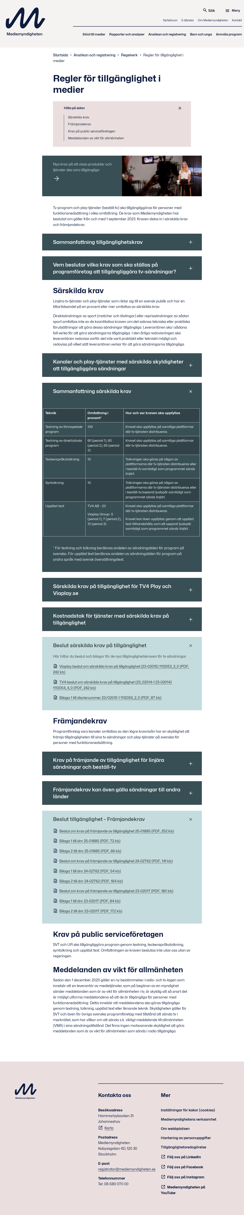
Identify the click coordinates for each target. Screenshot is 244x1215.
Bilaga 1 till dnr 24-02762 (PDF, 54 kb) (90, 871)
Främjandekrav (79, 124)
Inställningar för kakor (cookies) (188, 1110)
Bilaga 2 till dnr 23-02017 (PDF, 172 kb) (90, 911)
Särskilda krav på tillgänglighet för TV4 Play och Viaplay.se (112, 589)
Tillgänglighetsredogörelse (183, 1147)
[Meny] (233, 10)
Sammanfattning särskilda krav (92, 391)
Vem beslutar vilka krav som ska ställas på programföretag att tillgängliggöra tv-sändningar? (114, 268)
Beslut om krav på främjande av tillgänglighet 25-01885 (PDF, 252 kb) (116, 831)
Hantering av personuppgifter (186, 1138)
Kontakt (237, 20)
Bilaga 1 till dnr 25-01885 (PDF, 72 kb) (89, 841)
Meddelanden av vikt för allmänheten (96, 138)
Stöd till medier (94, 34)
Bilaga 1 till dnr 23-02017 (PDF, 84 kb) (89, 901)
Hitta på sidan (74, 108)
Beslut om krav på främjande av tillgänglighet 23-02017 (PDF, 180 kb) (116, 891)
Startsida (60, 55)
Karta (109, 1128)
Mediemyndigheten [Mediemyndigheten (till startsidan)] (25, 21)
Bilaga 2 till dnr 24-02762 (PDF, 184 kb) (91, 881)
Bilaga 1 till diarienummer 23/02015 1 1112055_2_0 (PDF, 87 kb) (110, 698)
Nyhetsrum (170, 20)
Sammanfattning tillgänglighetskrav (98, 242)
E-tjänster (188, 20)
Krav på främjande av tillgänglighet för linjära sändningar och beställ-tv (108, 763)
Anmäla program (229, 34)
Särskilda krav (78, 117)
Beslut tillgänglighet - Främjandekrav (99, 819)
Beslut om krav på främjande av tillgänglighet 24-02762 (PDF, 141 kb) (116, 861)
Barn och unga (201, 34)
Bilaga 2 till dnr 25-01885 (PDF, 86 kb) (90, 851)
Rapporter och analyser (126, 34)
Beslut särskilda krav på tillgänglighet (99, 645)
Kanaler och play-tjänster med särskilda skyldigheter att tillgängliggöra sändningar (118, 365)
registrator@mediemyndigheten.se (127, 1169)
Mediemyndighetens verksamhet (188, 1119)
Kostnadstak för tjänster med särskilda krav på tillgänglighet (111, 619)
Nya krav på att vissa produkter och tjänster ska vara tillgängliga (82, 167)
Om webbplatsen (175, 1129)
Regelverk (129, 55)
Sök (209, 10)
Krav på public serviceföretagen (91, 131)
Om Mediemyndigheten (213, 20)
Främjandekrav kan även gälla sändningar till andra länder (116, 792)
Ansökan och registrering (167, 34)
